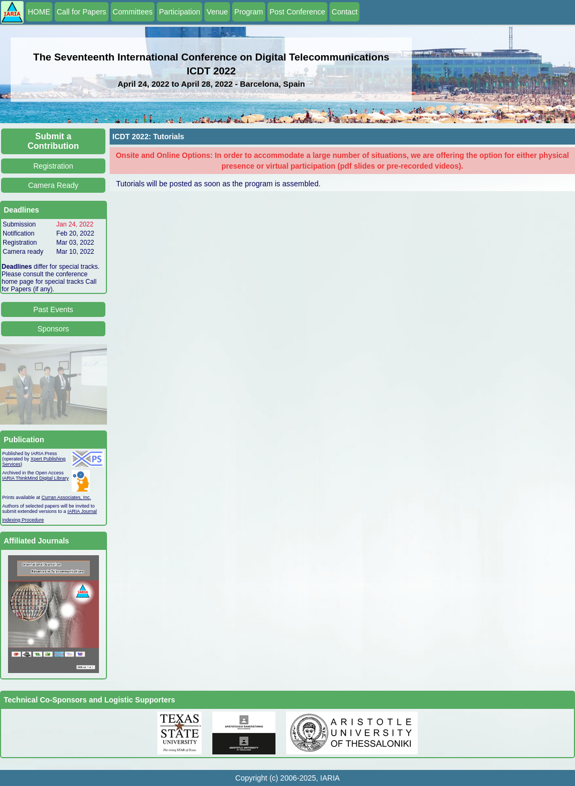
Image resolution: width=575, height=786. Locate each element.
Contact (344, 11)
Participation (179, 11)
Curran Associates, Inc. (66, 497)
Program (248, 11)
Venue (217, 11)
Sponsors (53, 328)
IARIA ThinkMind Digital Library (35, 478)
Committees (133, 11)
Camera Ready (53, 185)
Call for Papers (81, 11)
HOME (39, 11)
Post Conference (297, 11)
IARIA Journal (82, 511)
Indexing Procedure (23, 520)
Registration (53, 166)
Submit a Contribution (53, 141)
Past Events (53, 309)
